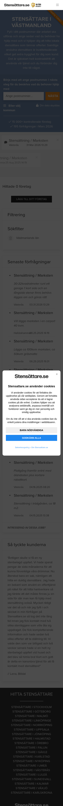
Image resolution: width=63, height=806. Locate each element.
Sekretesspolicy (22, 447)
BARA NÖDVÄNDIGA (31, 430)
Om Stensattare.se (39, 447)
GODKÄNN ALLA (31, 438)
